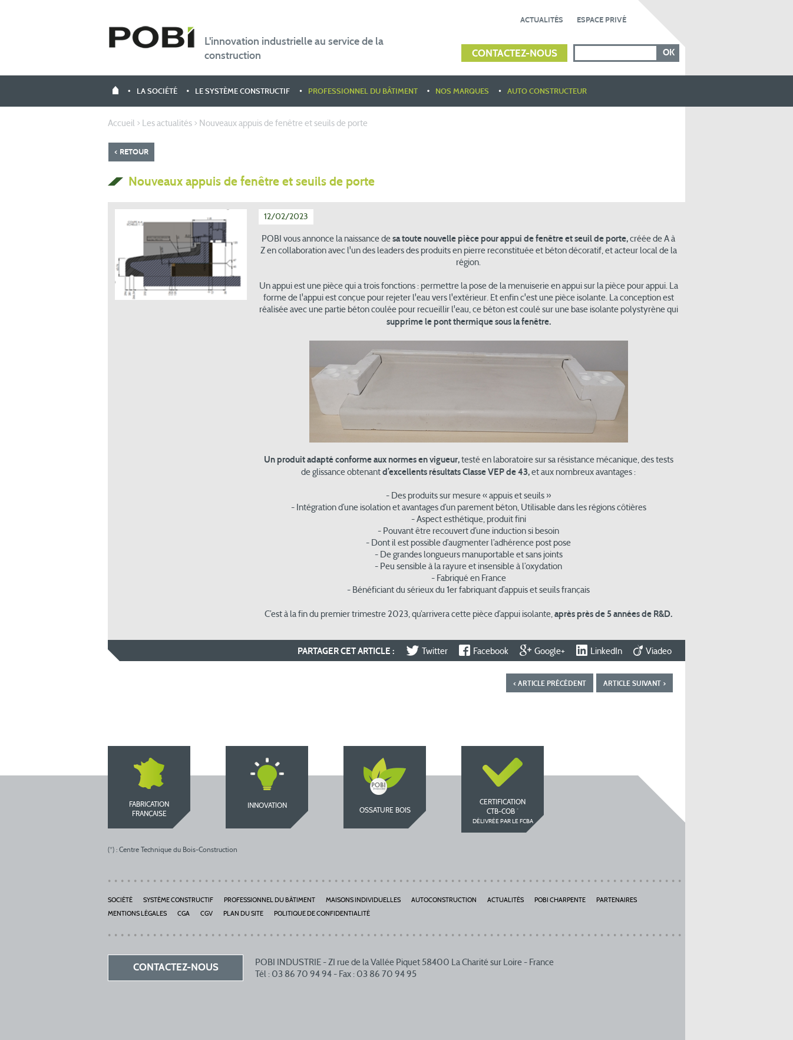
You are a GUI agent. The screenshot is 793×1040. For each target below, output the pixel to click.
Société (120, 900)
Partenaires (616, 900)
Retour (134, 152)
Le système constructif (242, 92)
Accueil (121, 124)
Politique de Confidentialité (322, 914)
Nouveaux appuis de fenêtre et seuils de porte (283, 124)
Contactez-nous (514, 54)
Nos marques (462, 92)
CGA (183, 914)
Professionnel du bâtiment (363, 92)
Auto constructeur (547, 92)
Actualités (541, 20)
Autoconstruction (444, 900)
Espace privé (601, 20)
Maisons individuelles (363, 900)
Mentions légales (137, 914)
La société (157, 92)
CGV (206, 914)
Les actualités (167, 124)
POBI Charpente (560, 900)
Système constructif (178, 900)
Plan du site (243, 914)
